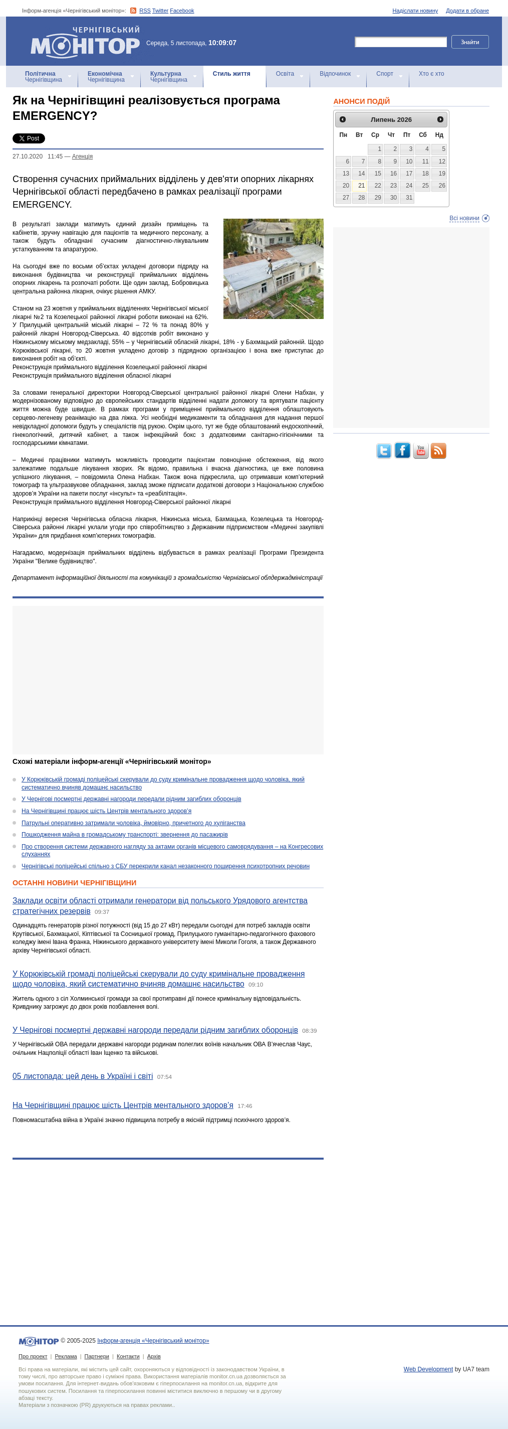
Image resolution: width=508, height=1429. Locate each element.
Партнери (97, 1356)
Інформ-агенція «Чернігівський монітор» (88, 41)
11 (425, 161)
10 (409, 161)
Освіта (285, 73)
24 (409, 185)
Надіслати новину (415, 11)
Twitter (160, 11)
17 (409, 173)
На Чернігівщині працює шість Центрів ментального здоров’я (106, 811)
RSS (145, 11)
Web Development (428, 1369)
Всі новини (464, 218)
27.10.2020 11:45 (38, 156)
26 (442, 185)
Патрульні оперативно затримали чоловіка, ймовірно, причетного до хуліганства (133, 823)
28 (361, 197)
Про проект (33, 1356)
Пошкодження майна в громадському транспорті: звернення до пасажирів (125, 834)
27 (346, 197)
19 (442, 173)
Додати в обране (467, 11)
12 (442, 161)
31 (409, 197)
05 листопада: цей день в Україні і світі (83, 1076)
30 (393, 197)
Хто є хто (431, 73)
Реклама (66, 1356)
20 (346, 185)
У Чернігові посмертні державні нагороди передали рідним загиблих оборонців (131, 799)
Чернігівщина (43, 76)
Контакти (128, 1356)
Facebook (182, 11)
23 (393, 185)
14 (361, 173)
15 (378, 173)
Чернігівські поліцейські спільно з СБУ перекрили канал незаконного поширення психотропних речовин (166, 866)
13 (346, 173)
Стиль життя (231, 73)
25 (425, 185)
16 (393, 173)
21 (361, 185)
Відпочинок (335, 73)
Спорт (384, 73)
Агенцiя (82, 156)
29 (378, 197)
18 (425, 173)
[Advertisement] (168, 680)
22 (378, 185)
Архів (154, 1356)
